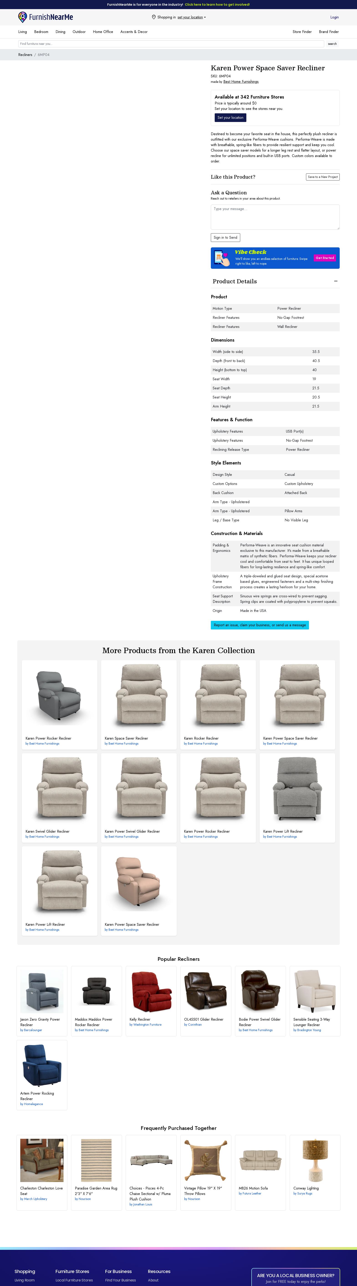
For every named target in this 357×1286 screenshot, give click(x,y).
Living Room (25, 1280)
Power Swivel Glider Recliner (132, 831)
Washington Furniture (147, 1024)
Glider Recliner (203, 1019)
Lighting (306, 1188)
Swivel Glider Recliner (47, 831)
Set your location (230, 117)
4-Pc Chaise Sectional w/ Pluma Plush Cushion (150, 1194)
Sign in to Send (225, 237)
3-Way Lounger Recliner (311, 1022)
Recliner (140, 1019)
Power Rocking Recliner (37, 1096)
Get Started (325, 258)
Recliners (25, 54)
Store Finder (302, 31)
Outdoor (79, 31)
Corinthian (195, 1024)
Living (22, 31)
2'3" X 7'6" (96, 1191)
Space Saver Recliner (126, 738)
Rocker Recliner (201, 738)
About (153, 1280)
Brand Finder (329, 31)
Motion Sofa (253, 1188)
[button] (275, 258)
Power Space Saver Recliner (290, 738)
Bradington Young (309, 1030)
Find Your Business (120, 1280)
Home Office (103, 31)
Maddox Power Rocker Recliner (93, 1022)
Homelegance (33, 1104)
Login (334, 17)
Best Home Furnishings (241, 81)
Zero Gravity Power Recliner (40, 1022)
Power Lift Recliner (283, 831)
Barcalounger (33, 1030)
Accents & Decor (134, 31)
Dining (60, 31)
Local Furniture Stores (74, 1280)
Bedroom (41, 31)
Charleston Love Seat (41, 1191)
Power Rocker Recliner (48, 738)
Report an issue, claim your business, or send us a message (260, 625)
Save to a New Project (323, 177)
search (332, 43)
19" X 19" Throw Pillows (203, 1191)
